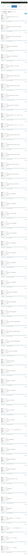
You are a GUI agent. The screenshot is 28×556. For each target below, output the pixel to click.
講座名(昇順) (6, 13)
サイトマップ (14, 0)
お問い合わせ (25, 0)
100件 (2, 13)
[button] (8, 6)
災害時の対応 (21, 0)
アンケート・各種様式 (4, 9)
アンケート (8, 9)
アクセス (18, 0)
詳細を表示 (26, 42)
